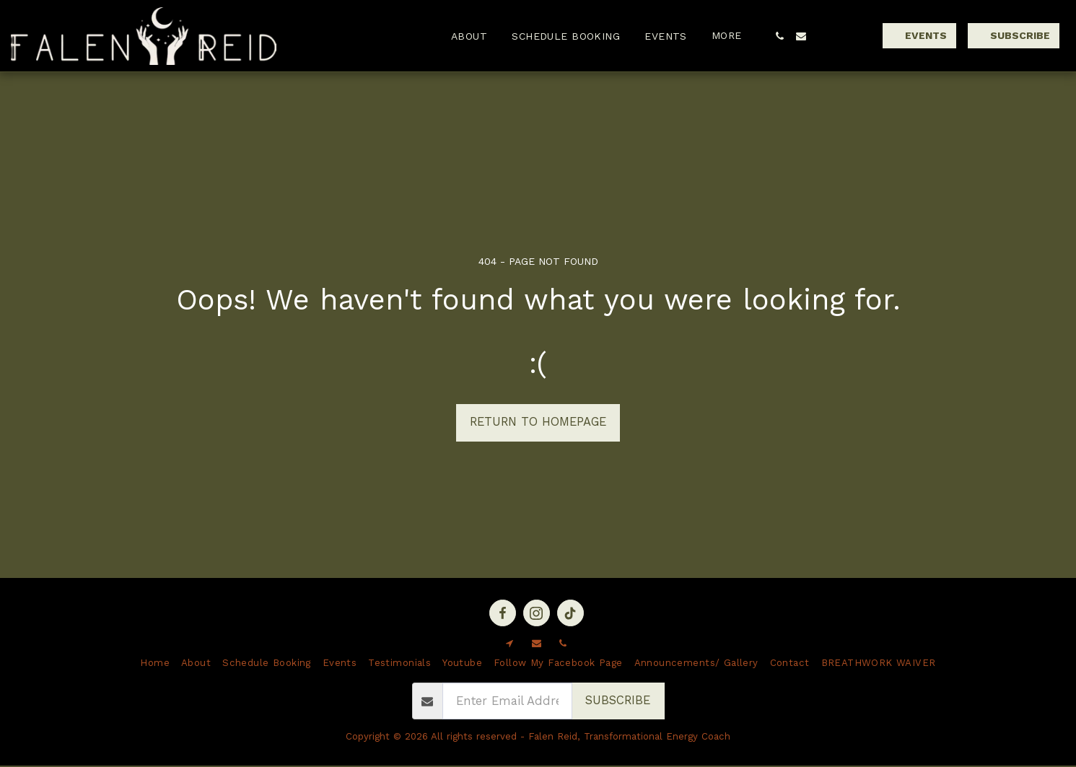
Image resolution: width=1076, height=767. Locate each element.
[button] (779, 36)
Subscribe (617, 700)
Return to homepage (538, 422)
